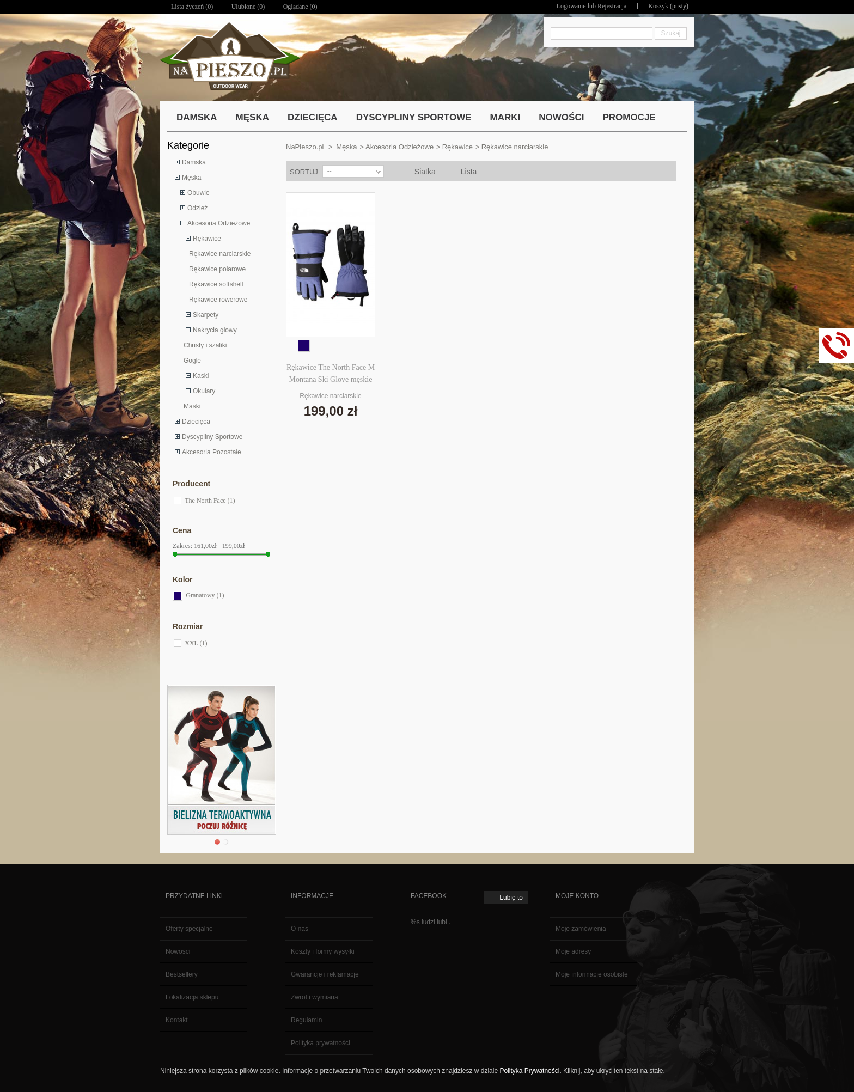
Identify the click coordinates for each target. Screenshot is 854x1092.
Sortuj (304, 172)
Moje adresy (573, 951)
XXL (196, 643)
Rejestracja (611, 6)
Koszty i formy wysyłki (323, 951)
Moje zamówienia (581, 928)
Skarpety (205, 315)
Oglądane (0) (300, 6)
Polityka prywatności (320, 1043)
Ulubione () (248, 6)
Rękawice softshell (216, 284)
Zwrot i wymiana (314, 997)
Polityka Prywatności (529, 1071)
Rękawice (207, 238)
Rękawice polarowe (217, 269)
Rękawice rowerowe (218, 299)
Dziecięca (196, 421)
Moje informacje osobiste (592, 974)
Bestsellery (182, 974)
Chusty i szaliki (205, 345)
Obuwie (198, 193)
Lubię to (511, 897)
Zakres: (182, 546)
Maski (192, 406)
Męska (191, 177)
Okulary (204, 391)
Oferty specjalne (189, 928)
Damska (194, 162)
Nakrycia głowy (215, 330)
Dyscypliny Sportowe (212, 437)
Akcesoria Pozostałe (211, 452)
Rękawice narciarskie (220, 254)
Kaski (201, 376)
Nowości (178, 951)
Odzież (197, 208)
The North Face (210, 500)
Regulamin (306, 1020)
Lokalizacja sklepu (192, 997)
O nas (299, 928)
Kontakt (177, 1020)
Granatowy (205, 595)
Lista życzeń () (192, 6)
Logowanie (571, 6)
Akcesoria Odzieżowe (218, 223)
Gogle (192, 360)
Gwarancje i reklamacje (325, 974)
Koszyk (658, 6)
